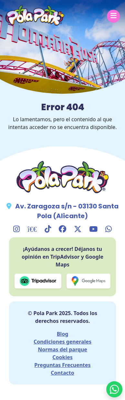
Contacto (62, 372)
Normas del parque (62, 349)
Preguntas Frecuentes (62, 365)
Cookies (62, 357)
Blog (62, 333)
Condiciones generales (62, 341)
